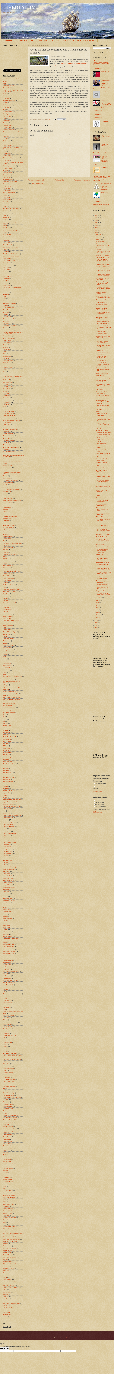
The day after (99, 554)
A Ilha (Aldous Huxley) (8, 85)
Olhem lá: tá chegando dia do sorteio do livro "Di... (102, 324)
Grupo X (5, 627)
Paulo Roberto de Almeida (9, 1035)
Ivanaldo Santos (7, 725)
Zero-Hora (5, 1319)
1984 (4, 83)
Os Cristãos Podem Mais (102, 537)
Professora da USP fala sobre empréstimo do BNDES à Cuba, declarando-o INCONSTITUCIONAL (101, 84)
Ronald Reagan (7, 1159)
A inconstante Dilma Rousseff (101, 427)
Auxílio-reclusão (7, 190)
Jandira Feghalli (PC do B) (9, 737)
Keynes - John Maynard (9, 790)
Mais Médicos (6, 871)
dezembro (99, 234)
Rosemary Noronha (8, 1168)
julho (97, 602)
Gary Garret (6, 596)
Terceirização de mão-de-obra (10, 1241)
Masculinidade (6, 902)
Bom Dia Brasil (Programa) (10, 230)
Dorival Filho (6, 442)
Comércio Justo (7, 316)
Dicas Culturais (7, 402)
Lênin (4, 811)
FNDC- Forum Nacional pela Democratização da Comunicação (11, 570)
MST (4, 955)
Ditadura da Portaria (8, 433)
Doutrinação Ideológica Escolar (11, 447)
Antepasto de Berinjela (102, 591)
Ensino (5, 487)
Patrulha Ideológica (8, 1026)
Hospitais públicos (7, 667)
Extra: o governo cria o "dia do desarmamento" (103, 318)
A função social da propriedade (101, 204)
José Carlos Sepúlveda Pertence (11, 766)
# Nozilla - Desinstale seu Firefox (11, 79)
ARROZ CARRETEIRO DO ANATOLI (105, 137)
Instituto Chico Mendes (9, 703)
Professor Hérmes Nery (9, 1079)
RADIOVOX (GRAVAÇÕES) (63, 40)
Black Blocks (6, 217)
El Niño (5, 470)
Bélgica (5, 206)
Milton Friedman (7, 932)
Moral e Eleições (100, 375)
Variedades (6, 1294)
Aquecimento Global (8, 168)
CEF (4, 274)
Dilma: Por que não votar (102, 405)
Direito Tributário (7, 427)
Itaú (4, 721)
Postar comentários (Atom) (39, 183)
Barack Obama (7, 201)
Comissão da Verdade (8, 318)
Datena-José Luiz (7, 382)
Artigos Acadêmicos (8, 179)
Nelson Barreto (7, 962)
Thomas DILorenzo (8, 1250)
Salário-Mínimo (7, 1177)
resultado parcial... (98, 791)
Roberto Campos (7, 1141)
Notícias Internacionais (9, 982)
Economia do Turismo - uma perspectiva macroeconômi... (103, 338)
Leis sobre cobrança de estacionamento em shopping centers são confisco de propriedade (105, 186)
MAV (4, 905)
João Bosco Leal (7, 752)
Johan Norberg (7, 757)
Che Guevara (6, 292)
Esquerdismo (6, 509)
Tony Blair (5, 1259)
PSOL (4, 1088)
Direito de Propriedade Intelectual (11, 420)
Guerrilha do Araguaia (8, 638)
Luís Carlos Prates (7, 851)
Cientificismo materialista (9, 303)
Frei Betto (5, 582)
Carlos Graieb (6, 262)
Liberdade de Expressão (9, 822)
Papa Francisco (7, 1024)
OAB (4, 991)
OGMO (5, 998)
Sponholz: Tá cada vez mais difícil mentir (103, 353)
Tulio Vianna (6, 1270)
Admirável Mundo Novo (9, 100)
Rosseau (5, 1170)
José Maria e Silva (7, 772)
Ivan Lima (5, 723)
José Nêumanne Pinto (8, 777)
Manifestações (6, 873)
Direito (4, 406)
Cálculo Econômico (8, 245)
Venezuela (5, 1296)
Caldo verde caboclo (101, 331)
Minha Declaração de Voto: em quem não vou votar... (103, 263)
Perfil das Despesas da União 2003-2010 (102, 357)
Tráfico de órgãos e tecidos (10, 1263)
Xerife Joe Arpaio (7, 1310)
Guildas (5, 643)
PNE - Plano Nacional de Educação (12, 1059)
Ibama (4, 674)
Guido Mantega (7, 641)
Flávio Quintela (7, 567)
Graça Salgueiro (7, 618)
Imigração (5, 685)
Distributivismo (7, 431)
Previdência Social (7, 1075)
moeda (5, 942)
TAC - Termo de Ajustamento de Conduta (13, 1233)
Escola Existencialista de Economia (12, 500)
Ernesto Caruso (7, 491)
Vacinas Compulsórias (8, 1285)
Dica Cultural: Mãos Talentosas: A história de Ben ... (103, 419)
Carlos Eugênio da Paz (9, 260)
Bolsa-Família (6, 227)
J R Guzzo (5, 730)
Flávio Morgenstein (8, 565)
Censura (5, 283)
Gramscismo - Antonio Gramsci (11, 620)
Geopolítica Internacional (9, 602)
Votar (94, 790)
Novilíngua (5, 987)
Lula (4, 864)
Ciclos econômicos (8, 301)
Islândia (5, 719)
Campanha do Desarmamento (10, 247)
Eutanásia (5, 534)
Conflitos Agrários (7, 323)
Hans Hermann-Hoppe (8, 645)
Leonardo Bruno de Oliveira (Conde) (12, 815)
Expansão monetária (8, 536)
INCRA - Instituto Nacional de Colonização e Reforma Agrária (11, 692)
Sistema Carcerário (8, 1208)
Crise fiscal (6, 358)
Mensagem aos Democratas (104, 193)
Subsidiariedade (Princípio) (10, 1226)
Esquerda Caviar (7, 507)
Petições (5, 1044)
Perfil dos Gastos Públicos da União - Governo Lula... (103, 431)
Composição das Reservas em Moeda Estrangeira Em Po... (103, 436)
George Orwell (6, 605)
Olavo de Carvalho (8, 1002)
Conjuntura (6, 327)
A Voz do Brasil (7, 87)
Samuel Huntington (8, 1181)
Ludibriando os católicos (102, 373)
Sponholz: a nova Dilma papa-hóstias (102, 504)
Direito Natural (6, 424)
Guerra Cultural (7, 629)
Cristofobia (6, 365)
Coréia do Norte (7, 342)
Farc (4, 540)
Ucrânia (5, 1277)
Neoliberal (5, 967)
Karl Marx (5, 786)
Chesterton (6, 294)
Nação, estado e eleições (102, 255)
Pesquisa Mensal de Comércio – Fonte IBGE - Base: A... (103, 402)
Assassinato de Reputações (10, 181)
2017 (96, 215)
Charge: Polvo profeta (101, 333)
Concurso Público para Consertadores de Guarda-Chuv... (102, 551)
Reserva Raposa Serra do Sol (10, 1115)
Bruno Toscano (7, 234)
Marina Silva (6, 889)
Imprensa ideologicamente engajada (12, 687)
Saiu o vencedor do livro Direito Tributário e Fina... (103, 244)
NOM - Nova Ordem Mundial (10, 980)
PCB (4, 1037)
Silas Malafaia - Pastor (8, 1204)
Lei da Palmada (7, 808)
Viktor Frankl (6, 1298)
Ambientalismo (7, 140)
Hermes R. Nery (7, 652)
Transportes (6, 1266)
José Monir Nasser (8, 775)
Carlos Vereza (6, 269)
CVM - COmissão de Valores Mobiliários (13, 376)
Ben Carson (6, 210)
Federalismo (6, 545)
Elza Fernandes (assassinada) (10, 480)
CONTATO (9, 40)
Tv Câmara (6, 1275)
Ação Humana (6, 96)
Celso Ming (6, 280)
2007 (96, 625)
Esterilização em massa (9, 525)
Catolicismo (6, 271)
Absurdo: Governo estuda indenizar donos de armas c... (103, 288)
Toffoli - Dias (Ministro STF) (10, 1257)
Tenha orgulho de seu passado (101, 491)
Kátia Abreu (6, 788)
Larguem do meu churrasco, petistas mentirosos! (103, 477)
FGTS (4, 556)
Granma (5, 623)
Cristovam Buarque (8, 367)
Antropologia (6, 160)
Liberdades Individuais (8, 826)
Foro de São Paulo (8, 575)
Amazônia (5, 138)
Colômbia (5, 314)
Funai (4, 587)
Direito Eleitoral (7, 422)
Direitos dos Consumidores (10, 429)
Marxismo (5, 896)
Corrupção (5, 347)
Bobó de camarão (100, 415)
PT (4, 1090)
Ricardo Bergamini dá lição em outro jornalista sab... (103, 275)
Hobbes (5, 659)
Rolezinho (5, 1152)
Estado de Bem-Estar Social (10, 516)
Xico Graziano (6, 1312)
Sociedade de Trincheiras (9, 1217)
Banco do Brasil (7, 199)
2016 (96, 218)
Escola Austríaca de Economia (11, 496)
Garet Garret (6, 593)
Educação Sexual (7, 467)
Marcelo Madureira (8, 875)
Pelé (4, 1040)
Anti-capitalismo (7, 153)
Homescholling (7, 663)
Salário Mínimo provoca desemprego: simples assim (102, 509)
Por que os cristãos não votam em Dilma (102, 565)
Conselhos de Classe (8, 330)
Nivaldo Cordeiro (7, 978)
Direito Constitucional (8, 411)
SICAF (4, 1202)
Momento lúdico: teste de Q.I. (104, 144)
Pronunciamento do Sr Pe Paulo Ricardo (102, 459)
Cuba (4, 371)
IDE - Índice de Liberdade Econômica (12, 676)
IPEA (4, 716)
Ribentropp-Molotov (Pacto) (10, 1128)
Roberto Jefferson (7, 1143)
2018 (96, 213)
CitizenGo (5, 305)
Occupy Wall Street (8, 996)
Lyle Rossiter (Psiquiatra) (9, 867)
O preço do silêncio (101, 467)
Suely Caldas (6, 1231)
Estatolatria (6, 523)
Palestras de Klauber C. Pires (10, 1022)
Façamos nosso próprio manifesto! (102, 581)
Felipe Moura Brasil (8, 547)
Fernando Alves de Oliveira (10, 554)
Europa (5, 532)
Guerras (5, 636)
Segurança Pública (8, 1190)
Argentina (5, 170)
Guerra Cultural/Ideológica (9, 632)
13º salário (5, 81)
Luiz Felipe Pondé (7, 860)
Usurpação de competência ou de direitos (13, 1281)
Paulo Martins (6, 1033)
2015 (96, 220)
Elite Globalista (7, 478)
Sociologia (5, 1219)
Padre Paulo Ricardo (8, 1015)
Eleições (5, 476)
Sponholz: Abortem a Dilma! (103, 547)
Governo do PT (7, 614)
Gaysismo (5, 598)
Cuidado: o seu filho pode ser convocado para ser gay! (103, 569)
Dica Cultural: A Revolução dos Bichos (102, 520)
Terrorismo (5, 1243)
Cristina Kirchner (7, 362)
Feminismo (6, 552)
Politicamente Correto (8, 1068)
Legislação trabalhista (8, 804)
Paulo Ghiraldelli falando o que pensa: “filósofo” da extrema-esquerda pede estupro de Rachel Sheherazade (101, 63)
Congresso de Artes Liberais (10, 325)
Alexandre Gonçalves (8, 129)
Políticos (5, 1070)
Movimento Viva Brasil (8, 953)
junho (97, 605)
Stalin (4, 1222)
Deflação (5, 391)
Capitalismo (6, 251)
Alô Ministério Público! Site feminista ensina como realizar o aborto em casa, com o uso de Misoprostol (101, 160)
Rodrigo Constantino (8, 1148)
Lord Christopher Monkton (9, 842)
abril (97, 610)
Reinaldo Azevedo (7, 1106)
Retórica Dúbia (100, 544)
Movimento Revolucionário (10, 951)
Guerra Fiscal (6, 634)
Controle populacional (8, 338)
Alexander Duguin (7, 125)
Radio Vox (5, 1099)
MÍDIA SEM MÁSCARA (86, 40)
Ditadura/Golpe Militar (8, 436)
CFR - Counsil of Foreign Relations (12, 287)
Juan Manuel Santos (8, 781)
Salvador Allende (7, 1179)
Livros (4, 837)
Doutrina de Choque (8, 445)
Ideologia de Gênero (8, 679)
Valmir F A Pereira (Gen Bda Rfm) (11, 1287)
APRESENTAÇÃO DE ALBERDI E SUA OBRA (102, 424)
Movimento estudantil (8, 944)
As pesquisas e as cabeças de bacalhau (103, 271)
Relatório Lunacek (7, 1111)
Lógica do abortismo (101, 443)
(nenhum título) (98, 68)
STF (4, 1224)
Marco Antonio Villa (8, 878)
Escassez (5, 493)
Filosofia (5, 563)
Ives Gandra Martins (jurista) (10, 728)
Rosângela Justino (7, 1166)
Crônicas (5, 369)
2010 (96, 232)
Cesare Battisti (7, 285)
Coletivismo (6, 312)
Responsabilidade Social (9, 1120)
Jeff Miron (5, 745)
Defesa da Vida (7, 388)
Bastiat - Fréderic (7, 204)
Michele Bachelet (7, 923)
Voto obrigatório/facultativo (10, 1307)
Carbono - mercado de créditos (11, 256)
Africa (4, 109)
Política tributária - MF (101, 302)
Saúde (4, 1186)
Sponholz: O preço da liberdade (101, 470)
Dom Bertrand (6, 438)
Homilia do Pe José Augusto (103, 484)
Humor (5, 672)
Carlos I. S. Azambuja (8, 265)
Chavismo (5, 289)
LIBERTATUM (19, 7)
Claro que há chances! (101, 576)
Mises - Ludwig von (8, 936)
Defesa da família (7, 386)
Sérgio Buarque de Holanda (10, 1197)
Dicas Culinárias (7, 400)
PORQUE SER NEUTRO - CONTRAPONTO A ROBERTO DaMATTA (102, 259)
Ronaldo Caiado (7, 1161)
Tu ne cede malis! (100, 241)
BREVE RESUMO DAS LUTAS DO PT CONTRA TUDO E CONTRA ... (103, 531)
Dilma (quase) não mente (102, 562)
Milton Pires (6, 934)
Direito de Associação (8, 413)
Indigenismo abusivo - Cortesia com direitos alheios (102, 558)
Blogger (66, 1337)
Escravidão (6, 505)
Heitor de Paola (7, 647)
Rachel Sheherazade (8, 1095)
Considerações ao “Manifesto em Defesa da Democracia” (103, 314)
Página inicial (59, 180)
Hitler (4, 656)
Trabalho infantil (7, 1261)
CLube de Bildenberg (8, 307)
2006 (96, 627)
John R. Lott (6, 759)
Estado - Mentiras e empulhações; (11, 514)
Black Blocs (6, 219)
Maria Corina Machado (9, 887)
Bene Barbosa (6, 213)
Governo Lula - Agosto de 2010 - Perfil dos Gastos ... (103, 296)
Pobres (5, 1061)
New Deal (5, 973)
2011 (96, 230)
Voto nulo (5, 1305)
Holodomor (6, 661)
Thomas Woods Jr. (8, 1254)
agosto (98, 600)
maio (97, 607)
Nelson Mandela (7, 964)
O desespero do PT (101, 360)
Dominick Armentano (8, 440)
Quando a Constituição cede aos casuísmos (103, 392)
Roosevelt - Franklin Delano (10, 1163)
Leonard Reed (6, 813)
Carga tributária (7, 258)
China (4, 298)
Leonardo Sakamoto (8, 817)
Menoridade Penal (7, 911)
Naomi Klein (6, 958)
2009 (96, 620)
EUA (4, 529)
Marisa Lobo (6, 891)
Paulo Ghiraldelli (7, 1028)
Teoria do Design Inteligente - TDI (11, 1239)
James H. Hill (6, 734)
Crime (4, 353)
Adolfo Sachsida (7, 105)
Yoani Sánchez (7, 1314)
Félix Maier (6, 549)
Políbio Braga (6, 1063)
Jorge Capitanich (7, 761)
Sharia (4, 1199)
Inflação (5, 695)
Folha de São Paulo (8, 573)
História (5, 654)
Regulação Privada (8, 1104)
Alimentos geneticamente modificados (12, 131)
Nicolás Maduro (7, 976)
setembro (98, 597)
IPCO (4, 714)
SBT (4, 1188)
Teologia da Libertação (9, 1237)
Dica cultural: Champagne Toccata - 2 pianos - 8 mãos (102, 283)
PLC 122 (5, 1051)
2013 (96, 225)
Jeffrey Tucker (6, 748)
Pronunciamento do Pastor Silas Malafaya (102, 501)
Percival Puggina (7, 1042)
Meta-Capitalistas (7, 918)
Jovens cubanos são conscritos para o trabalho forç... (103, 369)
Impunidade (6, 689)
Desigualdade (6, 397)
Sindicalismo (6, 1206)
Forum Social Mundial (8, 578)
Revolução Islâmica (8, 1126)
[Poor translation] (6, 1348)
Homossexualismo (7, 665)
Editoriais (5, 463)
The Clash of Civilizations (9, 1248)
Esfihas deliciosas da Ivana (103, 517)
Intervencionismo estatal (9, 707)
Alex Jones (6, 122)
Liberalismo (6, 820)
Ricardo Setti (6, 1139)
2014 (96, 223)
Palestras (5, 1019)
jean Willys (6, 743)
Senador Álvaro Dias (8, 1193)
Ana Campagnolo (7, 145)
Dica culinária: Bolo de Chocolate (101, 153)
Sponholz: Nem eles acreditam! (101, 381)
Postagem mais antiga (82, 180)
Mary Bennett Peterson (9, 900)
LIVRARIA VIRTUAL (25, 40)
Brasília (5, 232)
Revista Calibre (7, 1124)
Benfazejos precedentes (102, 497)
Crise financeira (7, 356)
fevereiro (98, 615)
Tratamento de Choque (9, 1268)
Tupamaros (6, 1272)
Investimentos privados (9, 710)
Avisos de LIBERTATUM (9, 192)
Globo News (6, 611)
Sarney (5, 1184)
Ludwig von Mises (7, 849)
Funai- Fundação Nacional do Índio (12, 589)
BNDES (5, 225)
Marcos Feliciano (7, 882)
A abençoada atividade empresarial (102, 349)
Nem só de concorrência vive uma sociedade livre (103, 572)
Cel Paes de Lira (7, 276)
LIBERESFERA (43, 40)
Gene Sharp (6, 600)
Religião (5, 1113)
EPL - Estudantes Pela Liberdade (11, 489)
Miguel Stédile (6, 927)
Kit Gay (5, 797)
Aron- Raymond (7, 177)
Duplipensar (6, 449)
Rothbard (5, 1172)
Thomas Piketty (7, 1252)
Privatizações (6, 1077)
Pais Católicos (6, 1017)
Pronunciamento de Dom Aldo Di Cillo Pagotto (102, 481)
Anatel (4, 151)
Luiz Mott (5, 862)
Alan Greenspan (7, 116)
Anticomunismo (7, 155)
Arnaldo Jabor (6, 175)
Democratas (6, 393)
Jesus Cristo (6, 750)
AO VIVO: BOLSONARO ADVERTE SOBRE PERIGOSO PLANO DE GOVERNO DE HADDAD (105, 104)
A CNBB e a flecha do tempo (103, 378)
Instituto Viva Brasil (8, 705)
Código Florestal (7, 309)
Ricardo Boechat (7, 1137)
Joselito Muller (6, 779)
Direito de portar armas (9, 415)
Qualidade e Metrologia (9, 1093)
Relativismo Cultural (8, 1108)
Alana (4, 118)
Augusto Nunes (7, 188)
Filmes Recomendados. (9, 561)
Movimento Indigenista (8, 946)
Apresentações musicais (9, 166)
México (5, 920)
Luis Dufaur (6, 855)
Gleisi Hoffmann (7, 609)
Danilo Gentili (6, 379)
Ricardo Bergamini (7, 1134)
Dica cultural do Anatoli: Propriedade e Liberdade (103, 594)
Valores (5, 1289)
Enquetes (5, 484)
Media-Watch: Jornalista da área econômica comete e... (103, 455)
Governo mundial (7, 616)
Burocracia (6, 236)
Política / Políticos (7, 1066)
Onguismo (5, 1005)
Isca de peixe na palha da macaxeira (102, 278)
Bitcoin (5, 215)
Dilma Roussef (7, 404)
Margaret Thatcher (7, 884)
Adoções (5, 102)
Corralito (5, 344)
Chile (4, 296)
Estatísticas (6, 520)
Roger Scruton (6, 1150)
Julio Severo (6, 784)
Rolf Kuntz (5, 1155)
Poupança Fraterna (8, 1072)
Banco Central (6, 197)
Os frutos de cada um (101, 578)
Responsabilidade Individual (10, 1117)
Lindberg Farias (7, 831)
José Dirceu (6, 768)
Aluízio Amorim (7, 134)
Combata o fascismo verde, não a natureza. (103, 385)
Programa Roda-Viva (8, 1084)
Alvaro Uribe (6, 136)
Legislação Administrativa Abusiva (11, 802)
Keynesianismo (7, 793)
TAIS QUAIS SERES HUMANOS (101, 408)
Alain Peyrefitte (7, 114)
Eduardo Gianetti (7, 465)
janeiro (98, 617)
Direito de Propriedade (8, 418)
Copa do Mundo (7, 340)
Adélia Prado (6, 98)
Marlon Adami (6, 893)
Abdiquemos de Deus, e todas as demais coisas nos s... (102, 464)
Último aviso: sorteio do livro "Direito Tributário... (103, 252)
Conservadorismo (7, 336)
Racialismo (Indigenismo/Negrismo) (12, 1097)
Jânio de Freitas (7, 741)
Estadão (5, 511)
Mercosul (5, 916)
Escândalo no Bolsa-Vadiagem (101, 293)
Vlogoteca (5, 1301)
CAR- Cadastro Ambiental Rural (11, 254)
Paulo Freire (6, 1031)
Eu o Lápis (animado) (8, 527)
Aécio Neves (6, 107)
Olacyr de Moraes (7, 1000)
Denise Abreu (6, 395)
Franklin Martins (7, 580)
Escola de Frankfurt (8, 498)
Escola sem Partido (8, 502)
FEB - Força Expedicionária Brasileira (12, 543)
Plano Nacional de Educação (10, 1049)
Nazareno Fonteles (8, 960)
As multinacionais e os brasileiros (101, 305)
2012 (96, 227)
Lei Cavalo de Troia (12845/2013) (11, 806)
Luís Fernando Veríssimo (9, 858)
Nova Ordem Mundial (8, 985)
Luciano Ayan (6, 844)
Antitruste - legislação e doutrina (11, 157)
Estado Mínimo (7, 518)
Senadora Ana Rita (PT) (9, 1195)
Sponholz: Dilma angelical (102, 395)
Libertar (5, 828)
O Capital (5, 989)
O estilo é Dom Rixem (101, 474)
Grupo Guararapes (8, 625)
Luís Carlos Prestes (8, 853)
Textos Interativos (7, 1246)
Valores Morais (7, 1292)
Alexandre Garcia (7, 127)
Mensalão (5, 914)
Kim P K (5, 795)
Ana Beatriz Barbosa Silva (9, 143)
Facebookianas (7, 538)
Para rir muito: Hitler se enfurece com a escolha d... (102, 541)
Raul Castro (6, 1102)
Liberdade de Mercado (8, 824)
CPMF (4, 351)
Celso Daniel (6, 278)
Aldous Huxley (6, 120)
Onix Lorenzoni (7, 1007)
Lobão (4, 840)
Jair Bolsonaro (6, 732)
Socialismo (6, 1215)
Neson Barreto (6, 969)
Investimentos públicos (9, 712)
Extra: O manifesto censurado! (101, 388)
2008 (96, 622)
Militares (5, 929)
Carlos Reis (6, 267)
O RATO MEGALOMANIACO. (102, 412)
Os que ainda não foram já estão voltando (102, 342)
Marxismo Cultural (7, 898)
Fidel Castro (6, 558)
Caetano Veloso (7, 242)
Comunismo (6, 321)
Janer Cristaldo (7, 739)
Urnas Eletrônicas (7, 1279)
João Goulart (6, 754)
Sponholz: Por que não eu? (103, 534)
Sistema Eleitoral (7, 1211)
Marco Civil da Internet (8, 880)
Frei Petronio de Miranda (9, 584)
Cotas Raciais (6, 349)
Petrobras (5, 1046)
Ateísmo (5, 184)
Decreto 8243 (6, 384)
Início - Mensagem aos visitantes (11, 697)
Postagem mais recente (36, 180)
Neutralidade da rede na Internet (11, 971)
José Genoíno (6, 770)
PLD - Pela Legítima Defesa (10, 1053)
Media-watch (6, 909)
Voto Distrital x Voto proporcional (11, 1303)
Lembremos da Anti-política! (103, 321)
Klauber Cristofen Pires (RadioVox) (12, 799)
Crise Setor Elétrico (8, 360)
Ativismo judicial (7, 186)
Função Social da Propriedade (10, 591)
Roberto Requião (7, 1146)
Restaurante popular (8, 1122)
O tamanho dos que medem (103, 398)
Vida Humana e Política (102, 523)
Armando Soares (7, 172)
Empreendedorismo (8, 482)
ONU (4, 1009)
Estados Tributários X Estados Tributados (101, 309)
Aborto (4, 93)
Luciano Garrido (7, 846)
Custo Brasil (6, 374)
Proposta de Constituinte (9, 1086)
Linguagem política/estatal (9, 833)
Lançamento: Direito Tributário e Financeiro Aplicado (102, 364)
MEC (4, 907)
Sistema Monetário (8, 1213)
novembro (99, 237)
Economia (5, 458)
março (98, 612)
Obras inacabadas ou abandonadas (12, 993)
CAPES (5, 249)
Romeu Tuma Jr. (7, 1157)
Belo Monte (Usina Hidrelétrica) (11, 208)
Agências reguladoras (8, 111)
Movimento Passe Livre (9, 949)
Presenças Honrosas (101, 584)
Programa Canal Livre (8, 1081)
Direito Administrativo (8, 409)
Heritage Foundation (8, 650)
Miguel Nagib (6, 925)
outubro (98, 239)
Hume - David (6, 670)
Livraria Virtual (6, 835)
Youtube (5, 1316)
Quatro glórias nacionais (102, 300)
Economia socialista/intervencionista (12, 461)
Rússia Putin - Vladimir (9, 1175)
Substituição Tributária (8, 1228)
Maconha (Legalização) (9, 869)
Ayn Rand (5, 195)
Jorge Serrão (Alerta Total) (9, 763)
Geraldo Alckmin (7, 607)
